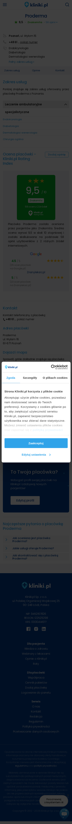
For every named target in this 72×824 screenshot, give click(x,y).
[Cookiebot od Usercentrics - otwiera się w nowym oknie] (51, 367)
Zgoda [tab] (10, 377)
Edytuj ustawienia (36, 454)
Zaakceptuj (35, 443)
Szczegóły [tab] (30, 377)
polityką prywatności (48, 429)
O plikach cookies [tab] (55, 377)
